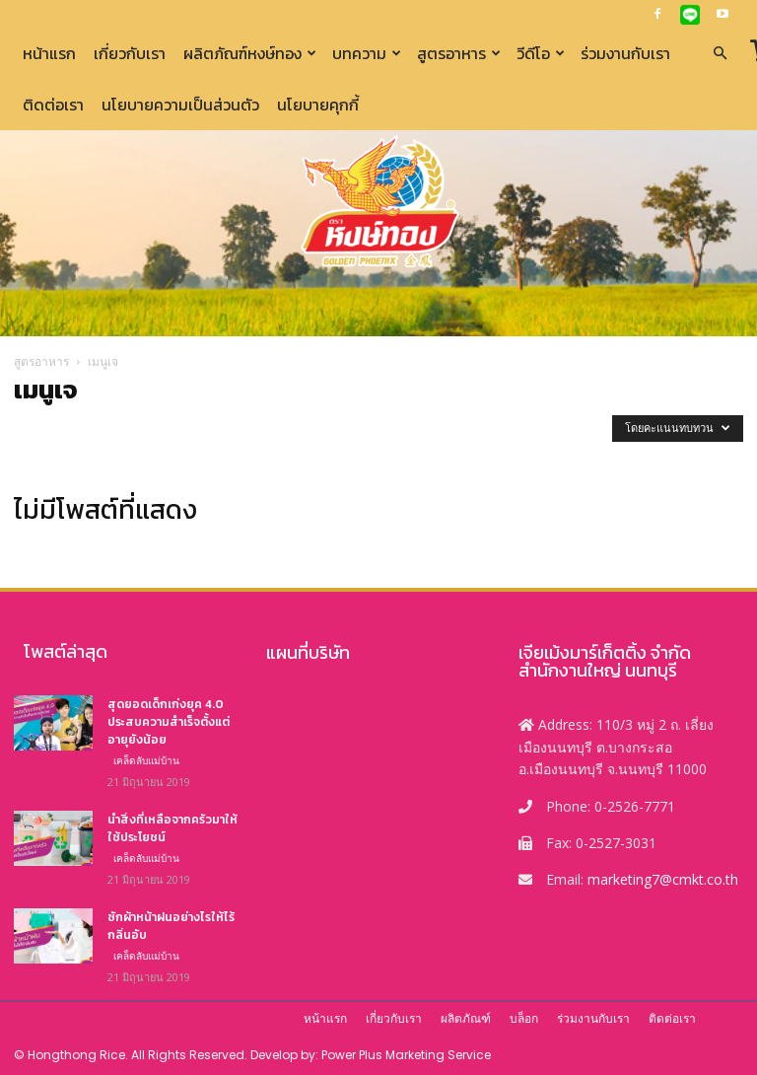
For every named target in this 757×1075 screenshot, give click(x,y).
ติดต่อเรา (53, 104)
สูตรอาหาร (459, 53)
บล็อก (524, 1018)
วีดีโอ (540, 53)
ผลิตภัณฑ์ (466, 1018)
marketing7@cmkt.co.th (662, 879)
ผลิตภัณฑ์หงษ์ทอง (249, 53)
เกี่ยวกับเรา (130, 53)
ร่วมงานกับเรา (625, 53)
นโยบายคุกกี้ (318, 104)
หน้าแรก (49, 53)
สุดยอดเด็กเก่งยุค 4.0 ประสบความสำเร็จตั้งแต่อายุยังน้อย (168, 722)
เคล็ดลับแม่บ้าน (146, 760)
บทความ (366, 53)
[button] (719, 53)
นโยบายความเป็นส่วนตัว (180, 104)
